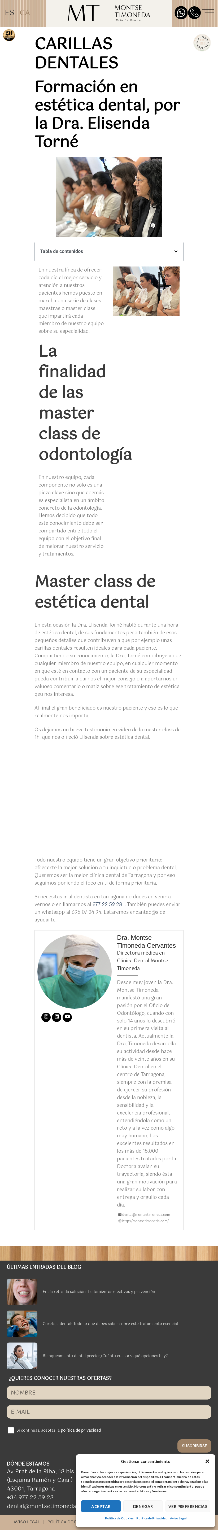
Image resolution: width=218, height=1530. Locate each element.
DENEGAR (143, 1506)
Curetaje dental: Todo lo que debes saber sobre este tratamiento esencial (110, 1324)
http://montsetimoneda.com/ (143, 1221)
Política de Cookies (119, 1518)
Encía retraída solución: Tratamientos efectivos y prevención (99, 1292)
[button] (207, 1461)
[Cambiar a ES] (9, 13)
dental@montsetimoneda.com (48, 1506)
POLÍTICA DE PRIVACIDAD (73, 1522)
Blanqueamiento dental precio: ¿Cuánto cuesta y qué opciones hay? (105, 1356)
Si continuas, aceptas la (58, 1430)
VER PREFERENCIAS (187, 1506)
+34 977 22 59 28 (30, 1497)
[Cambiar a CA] (25, 13)
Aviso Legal (178, 1518)
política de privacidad (81, 1430)
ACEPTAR (100, 1506)
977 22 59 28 (107, 905)
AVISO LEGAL (27, 1522)
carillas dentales (76, 54)
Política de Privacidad (151, 1518)
